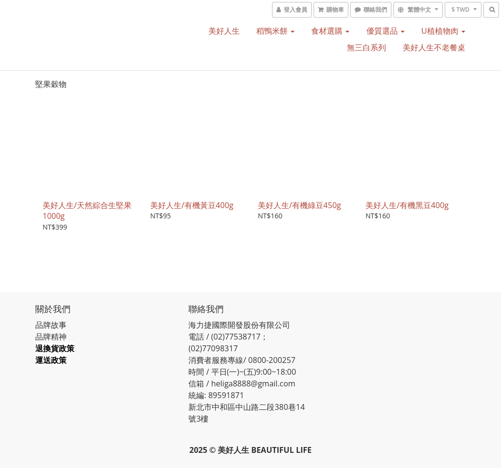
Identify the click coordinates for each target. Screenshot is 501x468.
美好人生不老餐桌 (434, 47)
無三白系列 (366, 47)
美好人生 (224, 30)
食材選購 (330, 30)
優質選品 (385, 30)
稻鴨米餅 (275, 30)
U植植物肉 (443, 30)
